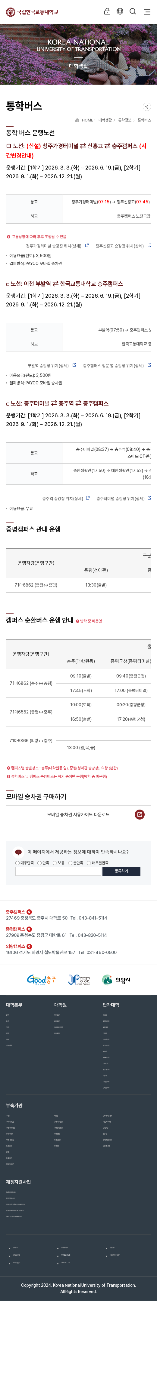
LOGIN (104, 12)
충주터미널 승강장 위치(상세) (123, 498)
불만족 (75, 863)
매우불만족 (97, 863)
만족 (43, 863)
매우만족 (24, 863)
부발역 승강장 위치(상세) (52, 365)
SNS (147, 107)
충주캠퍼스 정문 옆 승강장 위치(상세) (117, 365)
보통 (58, 863)
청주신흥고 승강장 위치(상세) (123, 246)
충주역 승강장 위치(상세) (66, 498)
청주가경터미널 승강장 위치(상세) (57, 246)
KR (118, 12)
